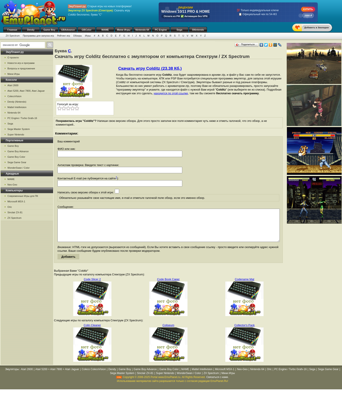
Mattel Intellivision (16, 107)
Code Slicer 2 (92, 285)
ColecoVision (14, 96)
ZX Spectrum (13, 35)
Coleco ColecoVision (94, 375)
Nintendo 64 (142, 29)
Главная (12, 29)
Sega (179, 29)
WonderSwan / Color (18, 167)
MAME (105, 29)
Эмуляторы (12, 375)
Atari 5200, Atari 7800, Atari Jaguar (26, 90)
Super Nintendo (15, 134)
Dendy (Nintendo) (16, 101)
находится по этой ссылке (171, 93)
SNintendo (198, 29)
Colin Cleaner (92, 331)
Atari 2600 (12, 85)
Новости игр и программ (21, 63)
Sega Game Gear (16, 162)
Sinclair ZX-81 (15, 212)
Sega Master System (18, 129)
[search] (22, 45)
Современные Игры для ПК (22, 196)
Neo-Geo (12, 184)
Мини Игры (123, 29)
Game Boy (49, 29)
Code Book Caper (168, 285)
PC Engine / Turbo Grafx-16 (22, 118)
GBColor (86, 29)
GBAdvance (68, 29)
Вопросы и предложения (21, 68)
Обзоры (77, 35)
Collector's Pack (244, 331)
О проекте (13, 57)
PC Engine (161, 29)
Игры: (88, 35)
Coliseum (168, 331)
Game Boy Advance (18, 151)
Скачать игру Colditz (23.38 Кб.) (150, 68)
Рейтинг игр (63, 35)
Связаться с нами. (217, 383)
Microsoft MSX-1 (16, 201)
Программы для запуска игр (38, 35)
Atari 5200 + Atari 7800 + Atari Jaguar (57, 375)
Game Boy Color (16, 157)
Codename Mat (244, 285)
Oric (9, 207)
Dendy (31, 29)
